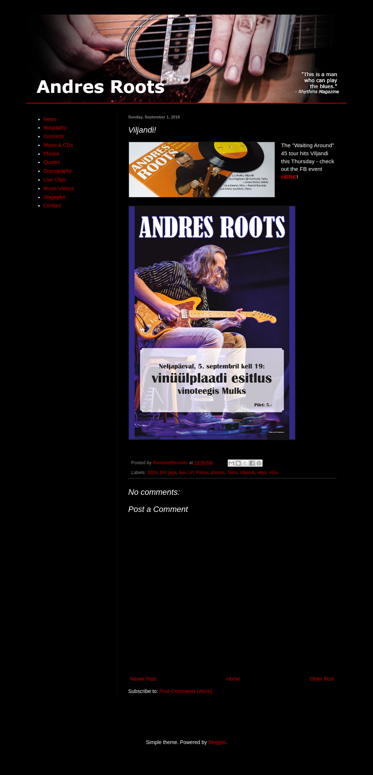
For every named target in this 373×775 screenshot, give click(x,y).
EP (162, 472)
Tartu (232, 472)
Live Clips (55, 180)
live (182, 472)
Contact (52, 205)
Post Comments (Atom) (186, 691)
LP (190, 472)
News (50, 119)
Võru (274, 472)
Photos (52, 154)
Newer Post (143, 679)
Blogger (216, 742)
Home (233, 679)
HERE (289, 177)
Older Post (322, 679)
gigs (172, 472)
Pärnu (202, 472)
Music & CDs (58, 145)
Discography (58, 171)
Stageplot (54, 197)
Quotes (52, 162)
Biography (55, 127)
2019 (152, 472)
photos (218, 472)
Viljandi (247, 472)
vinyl (261, 472)
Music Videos (59, 188)
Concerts (54, 136)
